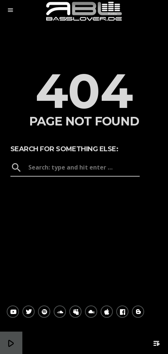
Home (84, 189)
